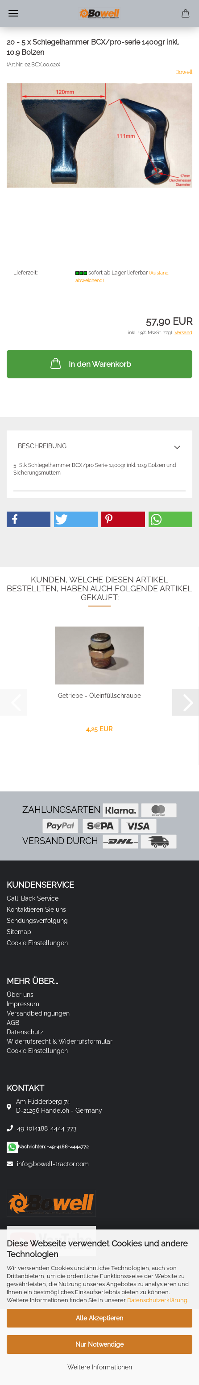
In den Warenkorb (90, 363)
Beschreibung (42, 446)
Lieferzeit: (25, 273)
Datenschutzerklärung (157, 1300)
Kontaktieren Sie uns (36, 909)
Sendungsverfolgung (37, 920)
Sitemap (19, 931)
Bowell (183, 72)
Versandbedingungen (38, 1013)
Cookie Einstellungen (37, 943)
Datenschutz (25, 1032)
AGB (13, 1022)
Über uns (20, 994)
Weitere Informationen (99, 1367)
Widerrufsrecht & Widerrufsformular (59, 1041)
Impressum (23, 1004)
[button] (28, 519)
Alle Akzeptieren (99, 1318)
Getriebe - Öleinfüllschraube (99, 695)
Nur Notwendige (99, 1344)
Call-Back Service (32, 898)
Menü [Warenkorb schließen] (13, 13)
